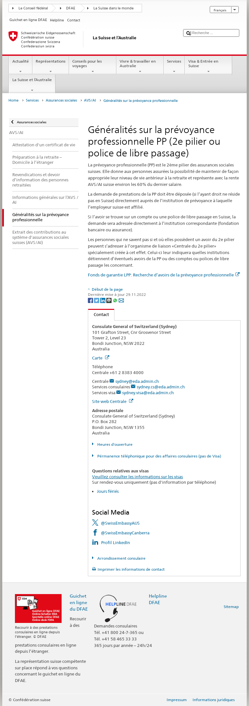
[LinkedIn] (103, 300)
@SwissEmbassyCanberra (125, 532)
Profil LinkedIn (115, 542)
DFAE (70, 8)
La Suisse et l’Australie (32, 85)
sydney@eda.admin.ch (137, 381)
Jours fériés (108, 491)
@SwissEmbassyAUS (120, 523)
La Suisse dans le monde (113, 8)
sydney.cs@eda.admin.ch (161, 386)
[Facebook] (91, 300)
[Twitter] (97, 300)
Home (13, 100)
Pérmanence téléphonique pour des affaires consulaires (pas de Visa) (158, 456)
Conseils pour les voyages (92, 66)
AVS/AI (90, 100)
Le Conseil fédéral (33, 8)
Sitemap (231, 606)
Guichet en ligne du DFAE (79, 602)
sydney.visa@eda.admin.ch (148, 392)
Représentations (51, 66)
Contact (98, 314)
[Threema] (109, 300)
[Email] (121, 300)
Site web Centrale (112, 401)
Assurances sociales (61, 100)
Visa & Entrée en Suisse (208, 66)
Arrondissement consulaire (121, 558)
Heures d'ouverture (114, 444)
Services (174, 66)
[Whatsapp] (116, 300)
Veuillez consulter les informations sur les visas (137, 476)
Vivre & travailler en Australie (140, 66)
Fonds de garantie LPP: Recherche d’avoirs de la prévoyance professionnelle (164, 274)
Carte (100, 357)
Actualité (20, 66)
